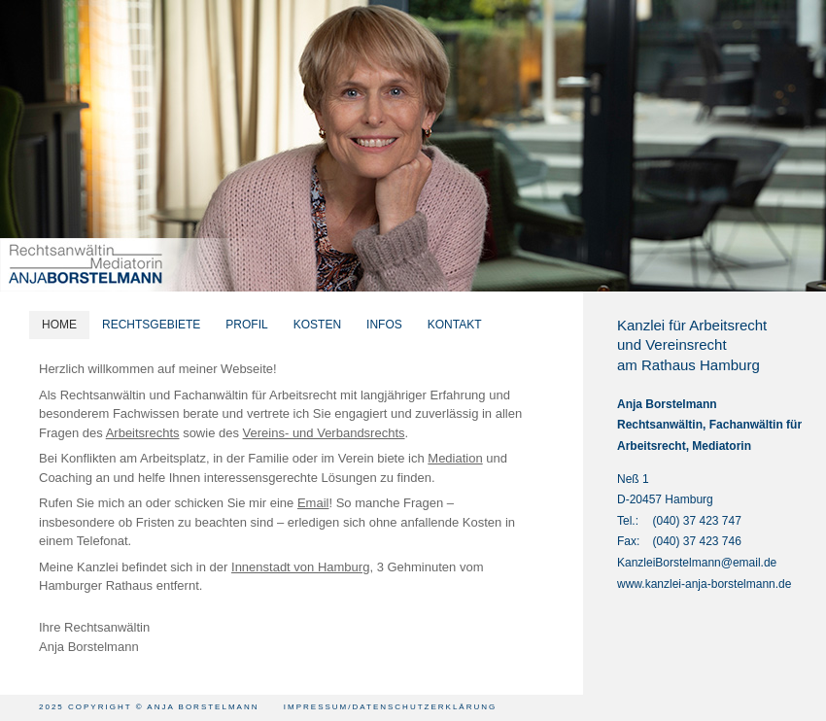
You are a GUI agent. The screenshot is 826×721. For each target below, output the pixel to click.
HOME (59, 324)
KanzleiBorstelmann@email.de (696, 562)
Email (313, 503)
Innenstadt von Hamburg (300, 567)
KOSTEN (317, 324)
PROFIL (246, 324)
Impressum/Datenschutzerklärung (390, 707)
